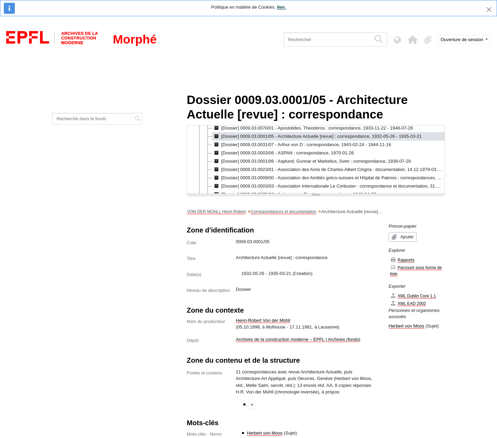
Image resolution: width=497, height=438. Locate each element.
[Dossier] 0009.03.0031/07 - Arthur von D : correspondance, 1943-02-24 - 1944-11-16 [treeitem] (301, 145)
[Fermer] (489, 9)
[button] (412, 40)
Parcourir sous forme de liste (416, 270)
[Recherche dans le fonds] (93, 118)
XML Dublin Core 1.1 (413, 295)
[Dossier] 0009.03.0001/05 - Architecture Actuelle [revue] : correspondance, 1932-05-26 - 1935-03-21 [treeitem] (317, 136)
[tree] (316, 159)
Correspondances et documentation (283, 211)
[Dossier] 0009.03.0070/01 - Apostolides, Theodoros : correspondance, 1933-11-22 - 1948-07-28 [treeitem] (312, 128)
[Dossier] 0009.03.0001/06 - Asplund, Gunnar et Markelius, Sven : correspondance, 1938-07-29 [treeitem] (311, 161)
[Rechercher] (327, 39)
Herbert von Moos (264, 433)
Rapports (402, 260)
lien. (281, 7)
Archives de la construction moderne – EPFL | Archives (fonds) (298, 339)
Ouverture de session (463, 39)
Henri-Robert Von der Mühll (263, 320)
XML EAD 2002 (408, 303)
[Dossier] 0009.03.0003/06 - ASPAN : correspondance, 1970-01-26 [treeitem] (283, 153)
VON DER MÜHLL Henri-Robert (216, 211)
